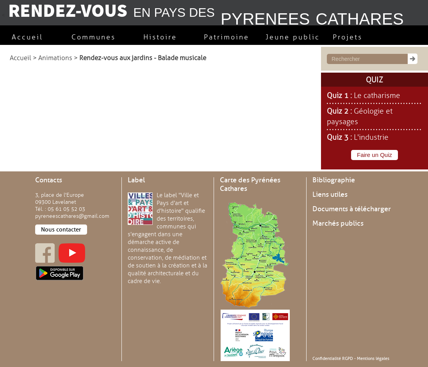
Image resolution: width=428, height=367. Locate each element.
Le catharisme (377, 95)
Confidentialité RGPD (332, 358)
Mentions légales (373, 358)
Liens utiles (330, 194)
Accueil (20, 58)
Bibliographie (333, 180)
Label (136, 180)
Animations (55, 58)
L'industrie (371, 137)
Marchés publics (338, 223)
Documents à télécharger (351, 209)
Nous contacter (61, 229)
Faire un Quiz (374, 154)
